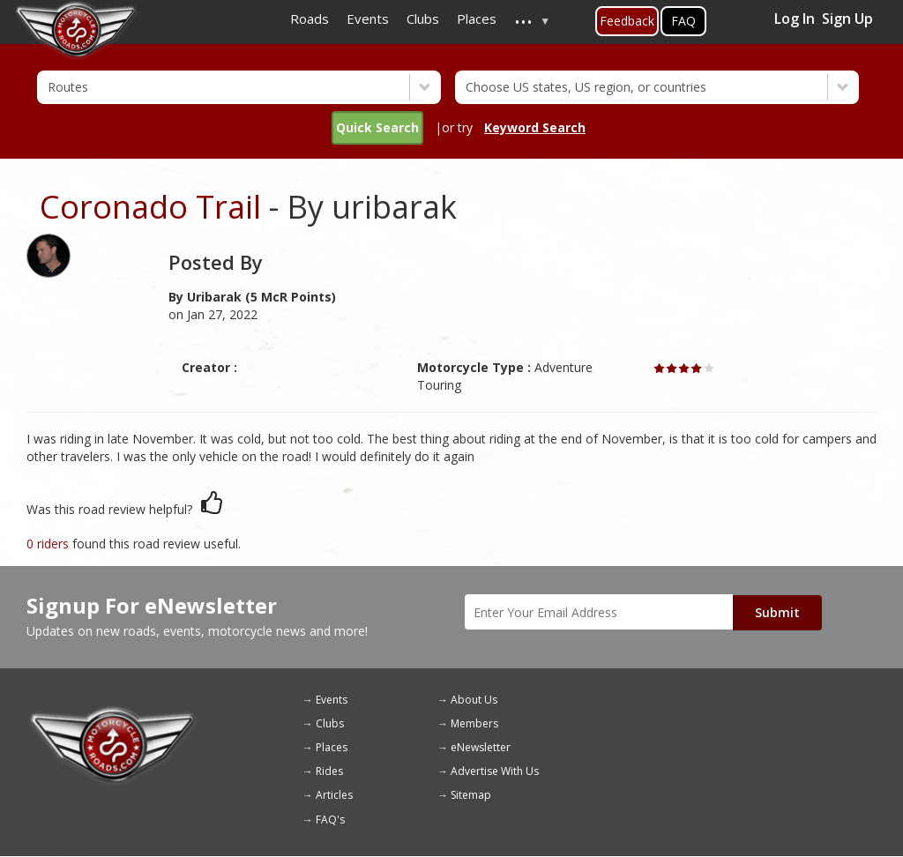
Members (474, 723)
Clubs (330, 723)
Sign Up (847, 18)
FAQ (683, 20)
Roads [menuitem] (309, 18)
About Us (474, 699)
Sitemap (471, 794)
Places (331, 747)
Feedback (627, 20)
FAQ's (330, 819)
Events (331, 699)
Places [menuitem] (476, 18)
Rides (329, 771)
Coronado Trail (150, 206)
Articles (334, 794)
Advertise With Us (495, 771)
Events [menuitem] (368, 18)
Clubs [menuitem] (423, 18)
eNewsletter (481, 747)
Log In (794, 18)
